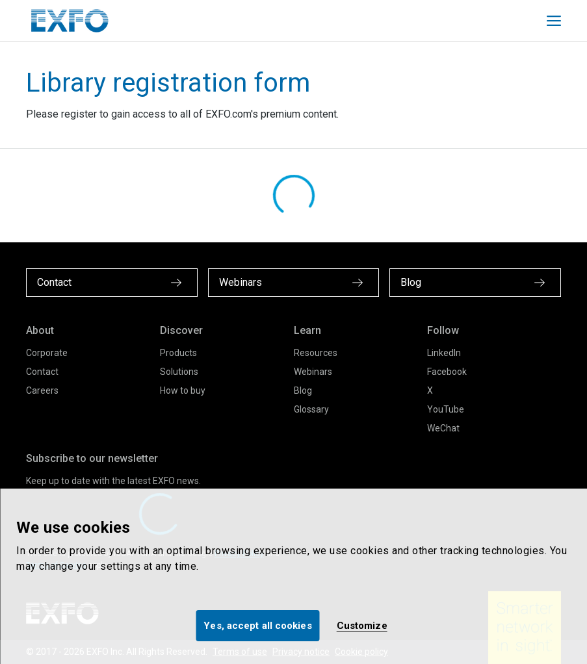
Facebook (447, 371)
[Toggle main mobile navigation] (553, 21)
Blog (303, 390)
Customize (362, 626)
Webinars (313, 371)
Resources (315, 353)
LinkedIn (444, 353)
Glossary (311, 409)
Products (178, 353)
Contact (42, 371)
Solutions (179, 371)
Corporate (47, 353)
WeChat (443, 428)
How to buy (182, 390)
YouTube (445, 409)
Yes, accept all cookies (257, 626)
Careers (42, 390)
